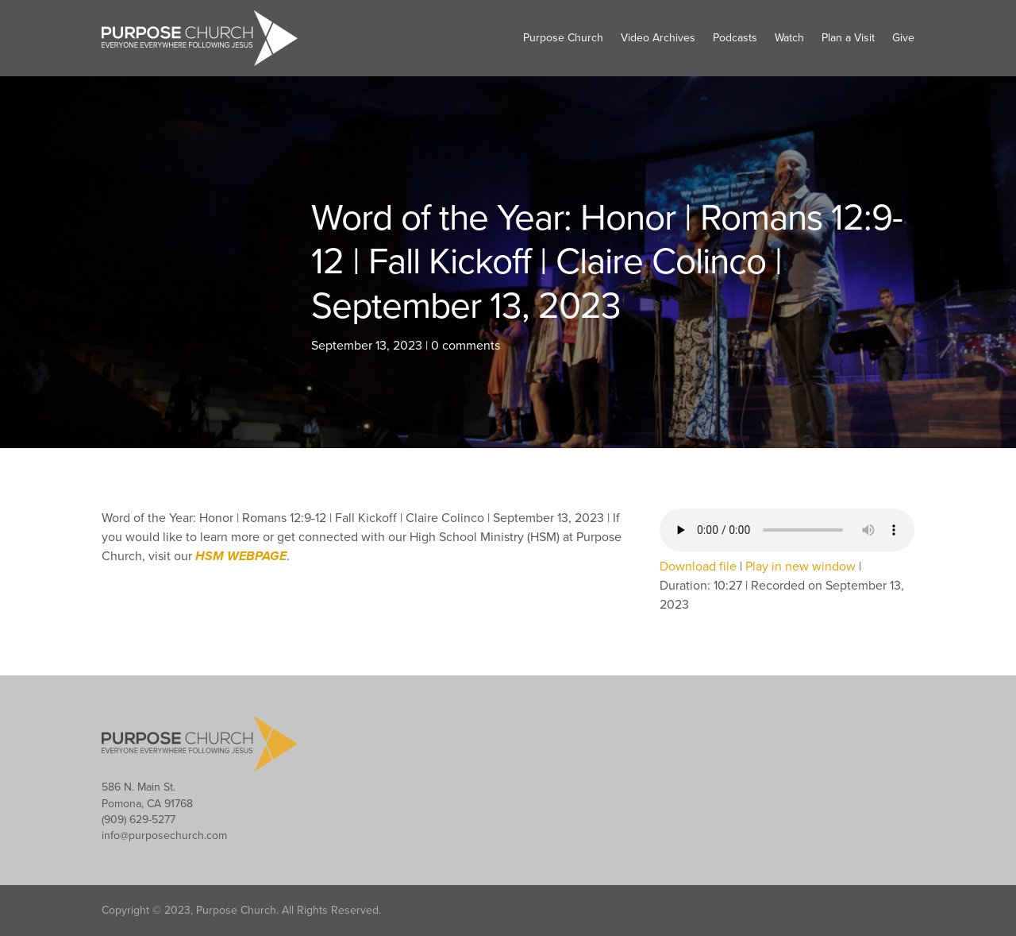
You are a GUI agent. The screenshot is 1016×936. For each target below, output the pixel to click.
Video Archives (658, 37)
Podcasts (735, 37)
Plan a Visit (848, 37)
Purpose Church (563, 37)
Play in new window (800, 566)
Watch (789, 37)
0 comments (465, 346)
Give (903, 37)
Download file (698, 566)
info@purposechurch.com (164, 835)
